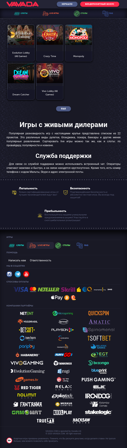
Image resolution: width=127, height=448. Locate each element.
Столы (84, 13)
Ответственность (40, 260)
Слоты (24, 13)
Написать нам (17, 260)
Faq (111, 13)
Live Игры (54, 13)
